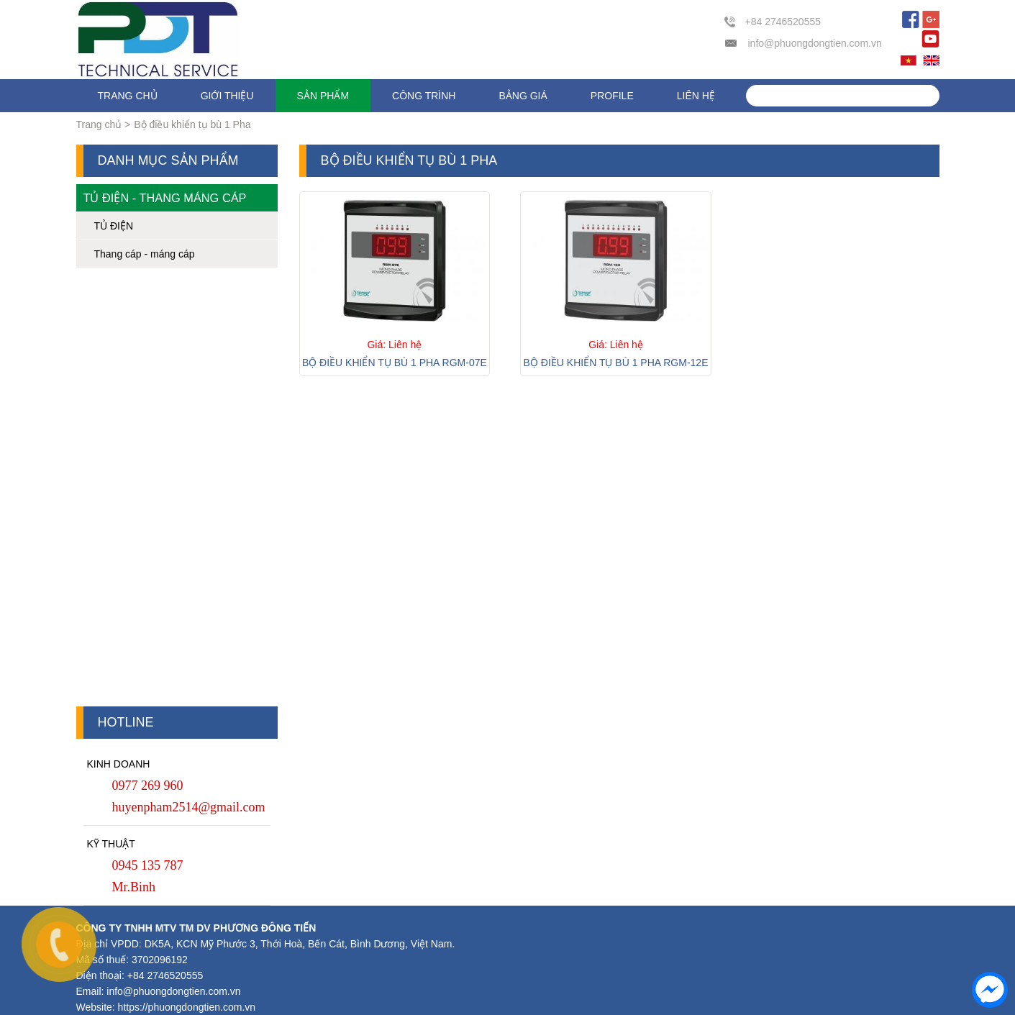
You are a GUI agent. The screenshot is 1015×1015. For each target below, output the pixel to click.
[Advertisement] (177, 490)
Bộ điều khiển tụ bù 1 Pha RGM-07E (394, 362)
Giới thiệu (227, 95)
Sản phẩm (323, 95)
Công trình (423, 95)
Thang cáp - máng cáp (144, 254)
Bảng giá (523, 95)
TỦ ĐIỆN (114, 226)
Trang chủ (128, 95)
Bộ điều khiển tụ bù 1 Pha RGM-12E (616, 362)
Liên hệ (696, 95)
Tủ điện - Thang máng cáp (165, 197)
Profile (612, 95)
